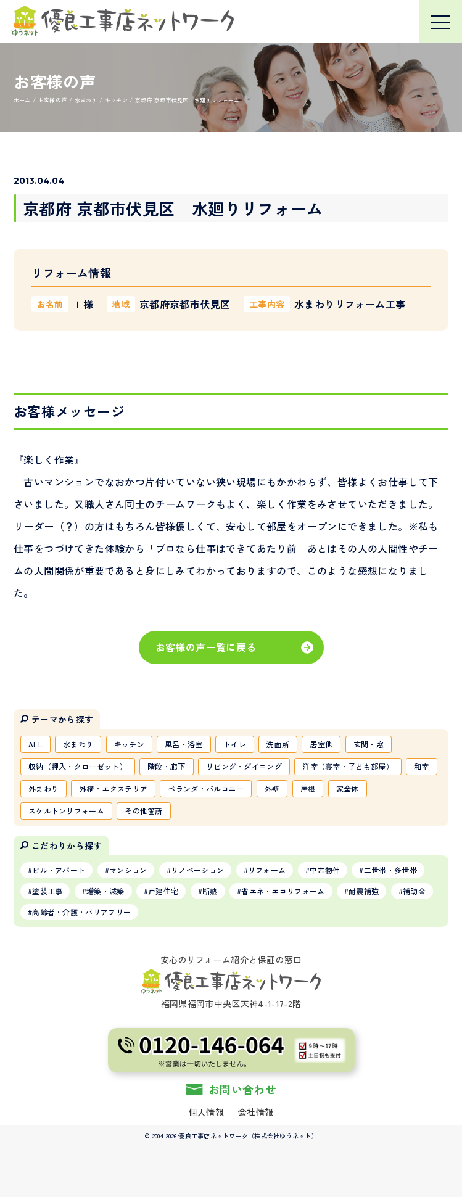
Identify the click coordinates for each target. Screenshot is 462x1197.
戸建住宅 (163, 891)
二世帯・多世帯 (390, 870)
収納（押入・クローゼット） (77, 766)
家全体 (347, 788)
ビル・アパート (58, 870)
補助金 (414, 891)
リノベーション (197, 870)
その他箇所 (144, 810)
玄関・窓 (368, 744)
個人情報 (206, 1112)
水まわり (78, 744)
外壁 (272, 788)
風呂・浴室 (184, 744)
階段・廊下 (166, 766)
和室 (421, 766)
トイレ (234, 744)
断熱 (210, 891)
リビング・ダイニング (244, 766)
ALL (35, 744)
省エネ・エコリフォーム (282, 891)
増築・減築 (105, 891)
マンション (128, 870)
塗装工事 (47, 891)
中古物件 (325, 870)
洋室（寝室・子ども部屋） (348, 766)
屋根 (308, 788)
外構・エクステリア (113, 788)
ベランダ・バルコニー (206, 788)
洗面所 (277, 744)
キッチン (129, 744)
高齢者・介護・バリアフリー (81, 912)
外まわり (43, 788)
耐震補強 (364, 891)
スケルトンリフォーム (66, 810)
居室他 (321, 744)
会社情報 (255, 1112)
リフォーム (267, 870)
